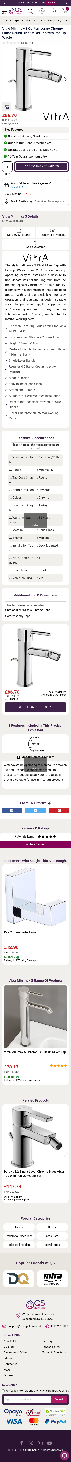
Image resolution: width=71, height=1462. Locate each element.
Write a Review (35, 844)
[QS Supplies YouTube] (49, 1443)
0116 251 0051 (57, 1326)
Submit (59, 1399)
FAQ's (7, 1369)
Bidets (52, 1227)
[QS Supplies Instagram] (40, 1443)
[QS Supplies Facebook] (21, 1443)
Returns (8, 1375)
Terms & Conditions (54, 1352)
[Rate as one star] (39, 837)
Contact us (10, 1364)
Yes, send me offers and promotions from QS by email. (37, 1390)
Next (67, 3)
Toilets (19, 1227)
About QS (10, 1341)
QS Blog (9, 1346)
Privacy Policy (51, 1346)
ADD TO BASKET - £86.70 (41, 166)
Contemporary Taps (17, 616)
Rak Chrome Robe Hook (20, 932)
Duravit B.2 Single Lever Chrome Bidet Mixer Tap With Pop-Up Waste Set (34, 1174)
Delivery (47, 1341)
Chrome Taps (41, 610)
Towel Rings (52, 1244)
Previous (4, 3)
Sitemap (9, 1358)
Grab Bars (52, 1236)
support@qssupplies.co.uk (21, 1326)
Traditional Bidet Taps (19, 1236)
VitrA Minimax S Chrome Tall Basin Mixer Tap (35, 1052)
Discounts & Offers (15, 1352)
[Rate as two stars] (41, 837)
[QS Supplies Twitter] (31, 1443)
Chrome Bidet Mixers (18, 610)
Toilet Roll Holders (19, 1244)
